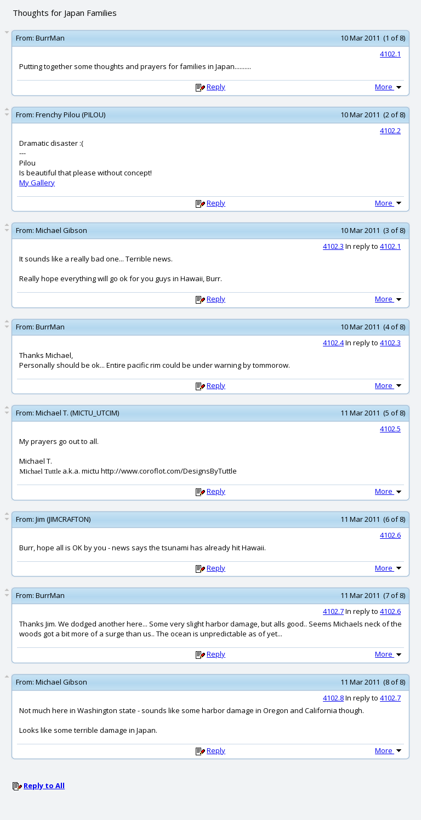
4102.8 (333, 698)
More (389, 87)
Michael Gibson (61, 230)
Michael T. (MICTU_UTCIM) (77, 413)
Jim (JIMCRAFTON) (63, 519)
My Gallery (37, 182)
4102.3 (333, 246)
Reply (216, 87)
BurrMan (50, 38)
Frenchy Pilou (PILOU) (70, 114)
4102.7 (333, 611)
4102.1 (390, 54)
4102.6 (390, 535)
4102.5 (390, 429)
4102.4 (333, 343)
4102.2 (390, 130)
